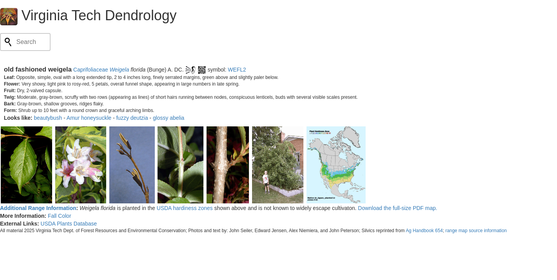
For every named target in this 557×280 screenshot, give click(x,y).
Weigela (119, 69)
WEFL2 (237, 69)
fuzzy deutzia (132, 118)
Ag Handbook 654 (424, 230)
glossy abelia (168, 118)
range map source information (476, 230)
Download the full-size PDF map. (397, 208)
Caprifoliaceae (90, 69)
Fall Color (59, 216)
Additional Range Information (38, 208)
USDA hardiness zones (185, 208)
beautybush (48, 118)
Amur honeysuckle (89, 118)
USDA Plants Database (68, 223)
